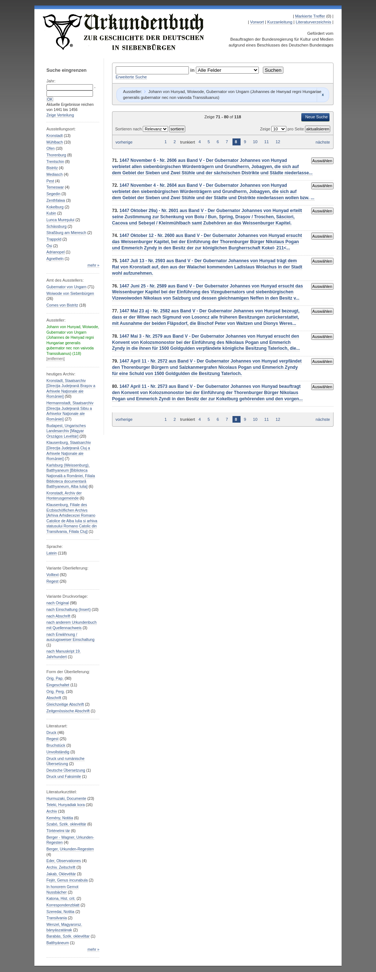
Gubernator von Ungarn (66, 287)
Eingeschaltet (57, 685)
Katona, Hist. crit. (60, 899)
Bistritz (52, 168)
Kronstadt (54, 136)
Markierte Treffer (310, 16)
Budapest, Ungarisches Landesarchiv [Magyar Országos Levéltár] (66, 431)
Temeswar (55, 187)
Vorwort (257, 22)
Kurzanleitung (279, 22)
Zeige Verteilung (60, 115)
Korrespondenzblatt (62, 905)
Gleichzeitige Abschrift (65, 704)
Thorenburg (56, 155)
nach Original (57, 603)
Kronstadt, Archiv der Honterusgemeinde (64, 496)
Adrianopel (55, 252)
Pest (50, 181)
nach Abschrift (58, 616)
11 (266, 142)
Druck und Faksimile (63, 777)
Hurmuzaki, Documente (66, 799)
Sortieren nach (129, 129)
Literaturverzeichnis (313, 22)
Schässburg (56, 227)
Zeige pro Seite (282, 129)
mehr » (93, 265)
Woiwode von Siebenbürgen (70, 294)
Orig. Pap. (55, 678)
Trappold (54, 239)
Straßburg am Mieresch (66, 233)
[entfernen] (55, 359)
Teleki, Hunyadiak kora (65, 805)
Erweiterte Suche (131, 77)
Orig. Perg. (55, 692)
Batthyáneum (57, 943)
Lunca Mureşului (60, 220)
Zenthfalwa (55, 201)
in (193, 70)
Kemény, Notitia (59, 818)
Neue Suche (316, 117)
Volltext (52, 575)
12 (278, 142)
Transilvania (56, 918)
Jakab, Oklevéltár (61, 874)
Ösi (49, 246)
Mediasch (54, 174)
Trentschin (55, 162)
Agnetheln (55, 259)
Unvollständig (57, 752)
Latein (51, 553)
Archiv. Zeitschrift (60, 867)
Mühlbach (54, 142)
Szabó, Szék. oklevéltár (66, 824)
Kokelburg (55, 207)
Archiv (51, 811)
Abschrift (53, 698)
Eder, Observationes (63, 861)
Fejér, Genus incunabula (67, 880)
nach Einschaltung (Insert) (68, 610)
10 (255, 142)
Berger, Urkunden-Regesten (70, 849)
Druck (51, 733)
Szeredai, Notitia (60, 912)
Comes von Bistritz (62, 305)
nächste (323, 142)
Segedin (53, 194)
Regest (52, 581)
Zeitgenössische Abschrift (68, 711)
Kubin (51, 213)
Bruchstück (55, 745)
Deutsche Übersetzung (65, 770)
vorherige (124, 142)
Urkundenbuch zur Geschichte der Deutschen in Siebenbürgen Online (123, 32)
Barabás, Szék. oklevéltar (68, 936)
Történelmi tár (58, 831)
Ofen (50, 148)
